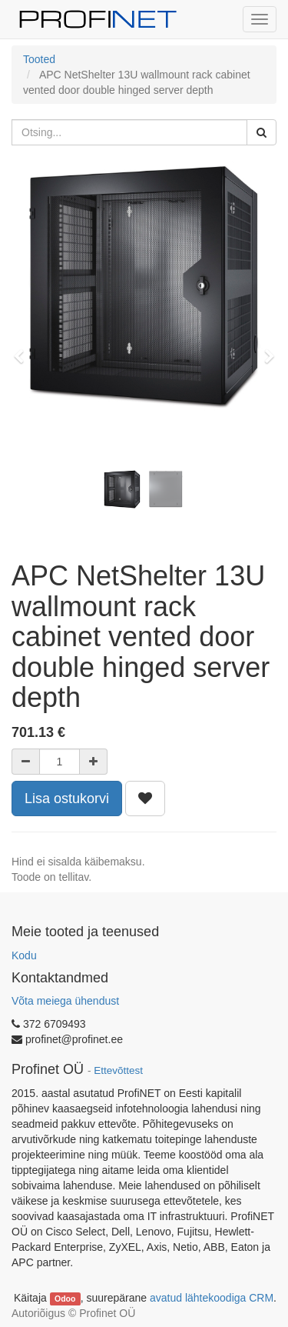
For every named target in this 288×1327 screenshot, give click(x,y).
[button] (24, 349)
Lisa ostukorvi (67, 798)
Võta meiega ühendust (65, 1001)
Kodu (24, 955)
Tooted (39, 59)
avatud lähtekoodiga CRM (211, 1298)
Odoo (65, 1298)
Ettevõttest (118, 1070)
